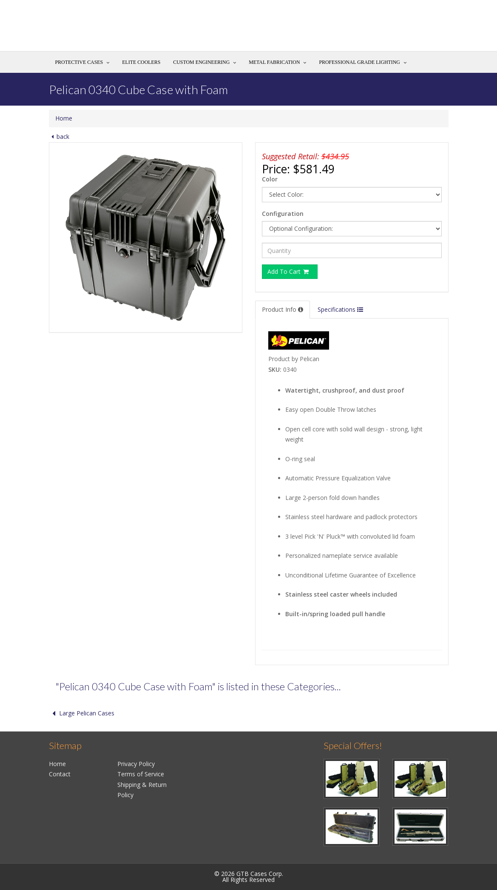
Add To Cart (288, 271)
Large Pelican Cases (81, 713)
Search (430, 28)
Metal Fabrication (274, 62)
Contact (60, 774)
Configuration (283, 214)
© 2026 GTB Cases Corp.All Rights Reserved (248, 877)
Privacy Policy (136, 764)
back (59, 136)
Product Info (282, 309)
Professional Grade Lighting (359, 62)
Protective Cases (79, 62)
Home (63, 118)
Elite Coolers (141, 62)
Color (270, 179)
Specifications (340, 309)
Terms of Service (140, 774)
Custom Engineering (201, 62)
